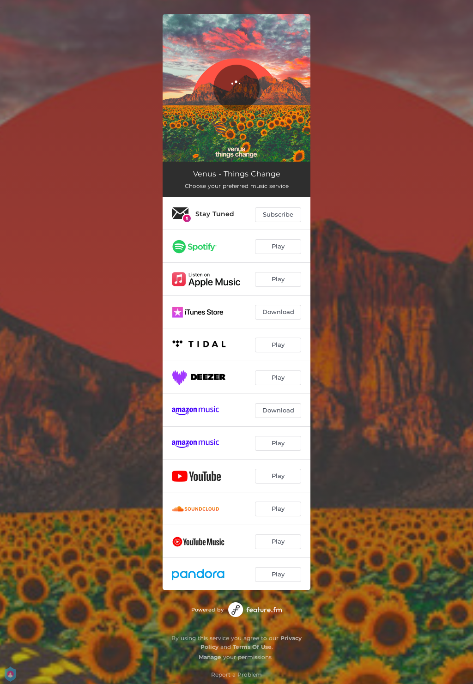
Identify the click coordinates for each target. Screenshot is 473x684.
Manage (210, 657)
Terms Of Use (252, 646)
